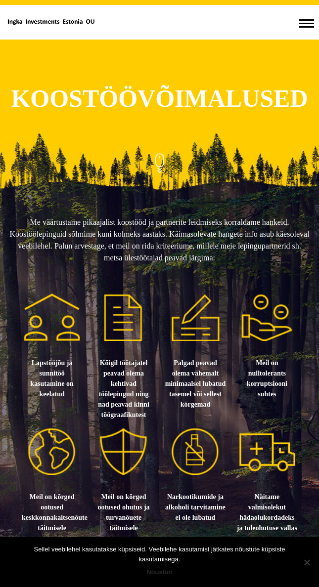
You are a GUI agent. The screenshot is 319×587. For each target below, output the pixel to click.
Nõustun (159, 572)
